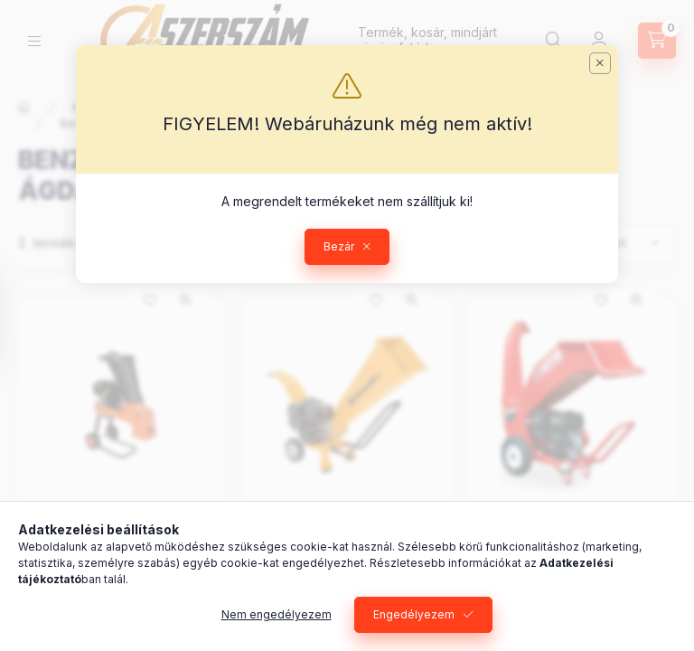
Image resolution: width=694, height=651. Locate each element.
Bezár (339, 246)
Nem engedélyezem (276, 614)
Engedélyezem (414, 614)
